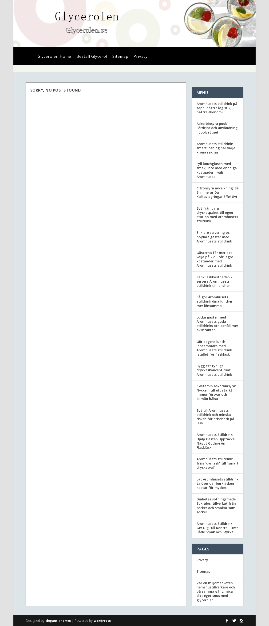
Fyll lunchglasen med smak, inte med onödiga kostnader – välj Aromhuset (217, 170)
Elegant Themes (58, 620)
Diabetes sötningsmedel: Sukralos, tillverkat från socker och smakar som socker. (217, 505)
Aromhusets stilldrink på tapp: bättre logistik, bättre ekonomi (217, 107)
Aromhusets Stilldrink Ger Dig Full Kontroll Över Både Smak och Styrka (217, 527)
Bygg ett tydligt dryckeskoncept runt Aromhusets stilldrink (214, 370)
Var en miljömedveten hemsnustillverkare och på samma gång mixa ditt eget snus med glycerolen (216, 591)
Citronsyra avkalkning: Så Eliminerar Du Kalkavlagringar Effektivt (218, 192)
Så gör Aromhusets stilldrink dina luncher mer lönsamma (215, 301)
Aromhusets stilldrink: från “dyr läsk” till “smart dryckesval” (217, 463)
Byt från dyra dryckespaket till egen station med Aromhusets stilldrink (217, 214)
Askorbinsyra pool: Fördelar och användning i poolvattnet (217, 127)
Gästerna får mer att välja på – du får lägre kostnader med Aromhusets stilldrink (215, 259)
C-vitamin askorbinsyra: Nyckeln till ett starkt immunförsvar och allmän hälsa (216, 392)
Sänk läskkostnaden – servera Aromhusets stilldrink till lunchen (215, 281)
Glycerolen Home (54, 57)
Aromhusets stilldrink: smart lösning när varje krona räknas (216, 148)
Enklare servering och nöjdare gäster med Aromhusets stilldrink (214, 236)
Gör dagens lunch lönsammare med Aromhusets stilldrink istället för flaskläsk (214, 348)
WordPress (102, 620)
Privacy (141, 57)
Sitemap (120, 57)
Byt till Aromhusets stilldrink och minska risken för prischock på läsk (215, 417)
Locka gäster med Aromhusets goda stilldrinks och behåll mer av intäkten (217, 323)
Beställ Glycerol (91, 57)
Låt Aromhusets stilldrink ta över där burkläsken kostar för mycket (217, 483)
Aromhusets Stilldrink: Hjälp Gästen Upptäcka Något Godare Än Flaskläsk (216, 441)
